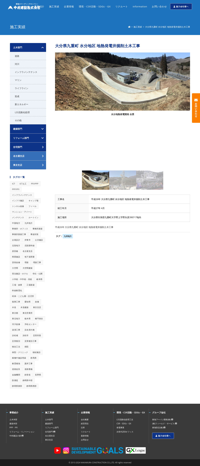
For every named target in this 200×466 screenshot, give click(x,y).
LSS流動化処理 (22, 112)
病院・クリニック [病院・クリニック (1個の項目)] (20, 352)
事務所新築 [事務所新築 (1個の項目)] (38, 228)
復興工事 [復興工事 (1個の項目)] (16, 301)
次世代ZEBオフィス (125, 431)
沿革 (83, 427)
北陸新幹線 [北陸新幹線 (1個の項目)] (30, 245)
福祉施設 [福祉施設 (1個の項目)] (37, 352)
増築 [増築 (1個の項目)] (27, 262)
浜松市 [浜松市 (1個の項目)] (26, 335)
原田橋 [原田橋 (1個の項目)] (15, 251)
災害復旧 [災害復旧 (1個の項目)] (16, 341)
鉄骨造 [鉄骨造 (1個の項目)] (27, 374)
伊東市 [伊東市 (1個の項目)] (27, 240)
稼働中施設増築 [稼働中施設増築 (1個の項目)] (19, 358)
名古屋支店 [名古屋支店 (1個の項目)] (28, 251)
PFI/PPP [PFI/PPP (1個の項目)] (35, 183)
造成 (17, 96)
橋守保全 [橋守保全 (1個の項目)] (39, 318)
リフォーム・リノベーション (22, 431)
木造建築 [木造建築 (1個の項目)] (25, 307)
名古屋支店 (50, 435)
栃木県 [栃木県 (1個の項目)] (27, 318)
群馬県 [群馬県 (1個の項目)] (33, 358)
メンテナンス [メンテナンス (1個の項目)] (18, 217)
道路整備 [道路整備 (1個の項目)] (29, 369)
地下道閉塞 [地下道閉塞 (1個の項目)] (30, 256)
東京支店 (49, 439)
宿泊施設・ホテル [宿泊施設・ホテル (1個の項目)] (20, 273)
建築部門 (17, 128)
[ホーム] (129, 26)
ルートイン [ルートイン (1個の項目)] (34, 217)
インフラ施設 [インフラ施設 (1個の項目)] (18, 200)
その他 (18, 120)
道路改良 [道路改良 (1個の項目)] (16, 369)
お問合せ (85, 439)
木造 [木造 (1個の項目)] (14, 307)
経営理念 (85, 423)
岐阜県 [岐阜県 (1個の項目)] (39, 279)
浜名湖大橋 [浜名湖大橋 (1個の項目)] (30, 329)
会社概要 (85, 419)
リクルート (86, 431)
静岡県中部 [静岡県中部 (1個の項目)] (28, 380)
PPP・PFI (13, 427)
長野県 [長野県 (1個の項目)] (38, 374)
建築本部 (13, 423)
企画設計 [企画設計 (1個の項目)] (16, 240)
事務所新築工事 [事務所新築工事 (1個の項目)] (19, 234)
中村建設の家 (16, 435)
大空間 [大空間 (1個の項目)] (15, 268)
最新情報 (85, 435)
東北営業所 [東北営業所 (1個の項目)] (28, 313)
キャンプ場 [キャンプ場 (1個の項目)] (34, 200)
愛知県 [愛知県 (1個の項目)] (27, 301)
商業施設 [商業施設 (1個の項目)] (16, 256)
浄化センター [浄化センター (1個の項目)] (30, 324)
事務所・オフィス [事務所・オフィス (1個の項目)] (20, 228)
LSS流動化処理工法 (125, 419)
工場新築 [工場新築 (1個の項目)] (30, 284)
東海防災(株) (158, 427)
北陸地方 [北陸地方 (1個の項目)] (16, 245)
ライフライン (21, 88)
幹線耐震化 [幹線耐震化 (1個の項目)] (17, 290)
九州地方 (68, 236)
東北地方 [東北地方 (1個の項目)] (16, 318)
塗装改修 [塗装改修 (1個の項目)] (16, 262)
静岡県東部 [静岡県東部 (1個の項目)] (17, 386)
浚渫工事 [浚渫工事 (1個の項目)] (16, 329)
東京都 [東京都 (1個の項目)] (15, 313)
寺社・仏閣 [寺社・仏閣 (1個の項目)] (38, 273)
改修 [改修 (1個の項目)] (37, 301)
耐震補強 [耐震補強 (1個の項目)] (16, 363)
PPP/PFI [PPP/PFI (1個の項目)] (15, 189)
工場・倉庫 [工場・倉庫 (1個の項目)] (17, 284)
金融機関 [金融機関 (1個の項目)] (16, 374)
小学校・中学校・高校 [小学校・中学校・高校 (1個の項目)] (22, 279)
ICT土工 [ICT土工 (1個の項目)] (23, 183)
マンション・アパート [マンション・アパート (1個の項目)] (22, 211)
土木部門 (17, 47)
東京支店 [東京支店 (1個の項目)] (37, 307)
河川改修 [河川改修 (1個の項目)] (16, 324)
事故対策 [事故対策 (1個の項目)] (34, 234)
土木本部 (13, 419)
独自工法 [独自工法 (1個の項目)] (16, 346)
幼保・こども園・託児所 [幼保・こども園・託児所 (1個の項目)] (23, 296)
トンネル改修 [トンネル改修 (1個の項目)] (18, 206)
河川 (17, 63)
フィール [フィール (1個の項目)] (33, 206)
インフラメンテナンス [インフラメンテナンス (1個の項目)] (22, 195)
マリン (18, 80)
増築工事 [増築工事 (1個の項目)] (37, 262)
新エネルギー (21, 104)
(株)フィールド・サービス (164, 423)
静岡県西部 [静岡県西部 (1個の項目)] (31, 386)
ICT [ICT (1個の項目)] (13, 183)
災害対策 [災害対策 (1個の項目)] (37, 335)
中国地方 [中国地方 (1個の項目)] (16, 223)
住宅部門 (50, 431)
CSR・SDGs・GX (124, 423)
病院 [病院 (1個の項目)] (27, 346)
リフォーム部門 (21, 137)
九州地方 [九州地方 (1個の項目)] (29, 223)
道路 (17, 55)
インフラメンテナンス (26, 72)
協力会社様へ (181, 6)
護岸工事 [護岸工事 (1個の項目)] (29, 363)
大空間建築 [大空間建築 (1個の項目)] (28, 268)
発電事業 (120, 427)
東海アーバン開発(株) (162, 419)
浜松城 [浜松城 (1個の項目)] (15, 335)
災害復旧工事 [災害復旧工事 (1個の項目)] (30, 341)
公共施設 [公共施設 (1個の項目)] (39, 240)
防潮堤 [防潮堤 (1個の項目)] (15, 380)
